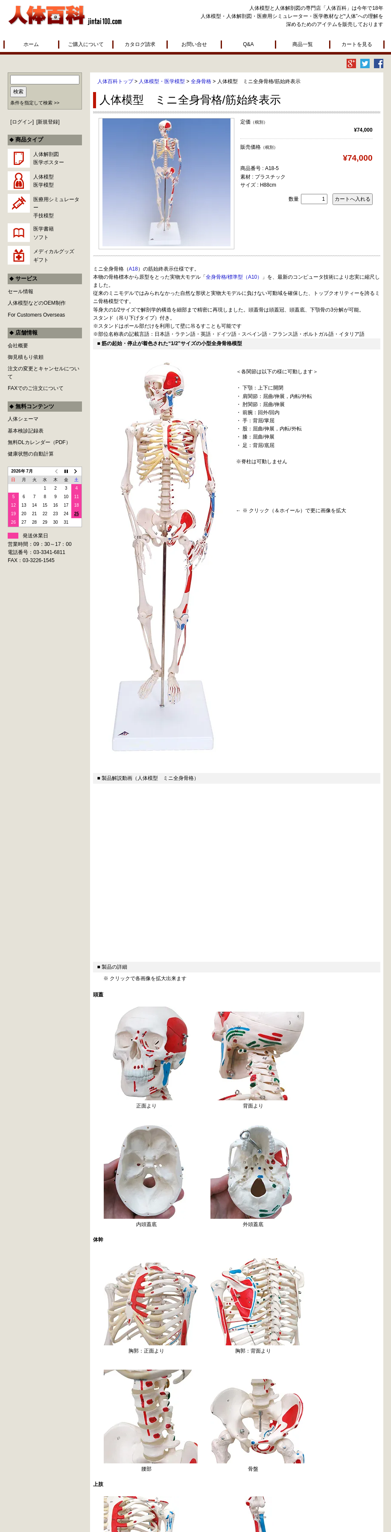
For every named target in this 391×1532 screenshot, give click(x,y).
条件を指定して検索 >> (34, 102)
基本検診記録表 (26, 431)
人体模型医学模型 (43, 181)
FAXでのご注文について (36, 388)
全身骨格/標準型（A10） (234, 277)
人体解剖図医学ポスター (48, 158)
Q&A (248, 44)
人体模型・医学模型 (162, 81)
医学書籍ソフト (43, 233)
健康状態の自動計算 (31, 454)
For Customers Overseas (36, 315)
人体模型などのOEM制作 (36, 303)
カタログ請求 (140, 44)
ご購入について (86, 44)
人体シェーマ (23, 419)
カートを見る (356, 44)
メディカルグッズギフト (53, 255)
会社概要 (18, 346)
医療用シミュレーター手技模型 (56, 207)
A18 (133, 269)
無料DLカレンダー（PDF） (39, 442)
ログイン (22, 122)
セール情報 (20, 291)
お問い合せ (194, 44)
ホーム (31, 44)
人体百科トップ (115, 81)
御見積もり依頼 (26, 357)
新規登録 (48, 122)
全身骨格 (201, 81)
